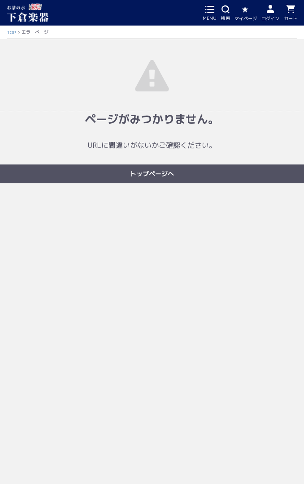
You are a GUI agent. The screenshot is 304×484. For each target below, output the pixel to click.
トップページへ (152, 173)
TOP (11, 32)
